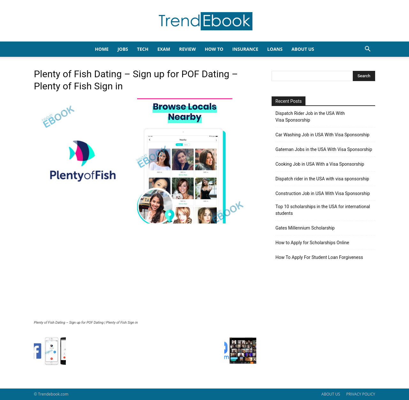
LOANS (274, 49)
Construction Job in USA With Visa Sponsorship (322, 193)
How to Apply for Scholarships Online (312, 242)
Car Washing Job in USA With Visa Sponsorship (322, 134)
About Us (302, 49)
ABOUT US (330, 394)
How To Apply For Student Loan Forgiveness (319, 257)
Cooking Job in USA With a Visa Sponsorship (319, 164)
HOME (102, 49)
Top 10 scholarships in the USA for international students (322, 210)
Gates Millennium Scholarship (305, 227)
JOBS (123, 49)
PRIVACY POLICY (360, 394)
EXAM (163, 49)
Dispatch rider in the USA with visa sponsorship (322, 178)
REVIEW (187, 49)
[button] (367, 50)
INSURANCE (245, 49)
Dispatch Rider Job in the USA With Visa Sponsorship (310, 117)
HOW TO (214, 49)
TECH (143, 49)
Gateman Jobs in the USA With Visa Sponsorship (323, 149)
